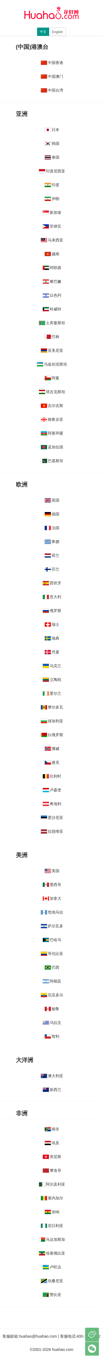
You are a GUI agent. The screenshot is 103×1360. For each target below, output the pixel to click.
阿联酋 (52, 267)
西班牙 (52, 583)
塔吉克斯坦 (52, 392)
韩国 (51, 143)
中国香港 (52, 62)
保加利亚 (52, 721)
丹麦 (51, 652)
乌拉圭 (52, 1022)
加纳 (51, 1212)
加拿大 (52, 898)
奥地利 (52, 804)
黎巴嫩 (52, 281)
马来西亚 (52, 240)
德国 (51, 514)
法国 (51, 528)
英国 (51, 500)
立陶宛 (52, 679)
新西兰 (52, 1089)
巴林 (51, 336)
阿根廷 (52, 981)
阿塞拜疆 (52, 433)
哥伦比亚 (52, 953)
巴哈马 (52, 940)
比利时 (52, 776)
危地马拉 (52, 912)
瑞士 (51, 624)
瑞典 (51, 638)
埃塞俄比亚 (52, 1253)
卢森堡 (52, 790)
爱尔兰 (52, 693)
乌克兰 (52, 666)
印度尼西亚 (52, 171)
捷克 (51, 762)
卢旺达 (52, 1267)
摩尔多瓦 (52, 707)
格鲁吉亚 (52, 419)
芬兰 (51, 569)
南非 (51, 1129)
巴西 (51, 967)
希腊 (51, 541)
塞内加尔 (52, 1198)
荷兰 (51, 555)
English (57, 32)
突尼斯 (52, 1156)
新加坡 (52, 212)
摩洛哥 (52, 1170)
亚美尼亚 (52, 350)
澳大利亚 (52, 1076)
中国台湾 (52, 90)
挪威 (51, 748)
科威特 (52, 309)
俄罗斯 (52, 610)
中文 (43, 32)
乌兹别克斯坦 (52, 364)
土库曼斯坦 (52, 323)
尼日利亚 (52, 1225)
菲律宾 (52, 226)
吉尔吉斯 (52, 405)
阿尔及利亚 (52, 1184)
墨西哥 (52, 884)
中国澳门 (52, 76)
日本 (51, 129)
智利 (51, 1036)
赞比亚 (52, 1294)
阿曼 (51, 378)
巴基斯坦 (52, 461)
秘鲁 (51, 1009)
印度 (51, 185)
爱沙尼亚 (52, 817)
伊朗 (51, 198)
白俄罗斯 (52, 735)
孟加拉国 (52, 447)
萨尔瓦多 (52, 926)
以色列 (52, 295)
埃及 (51, 1143)
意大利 (52, 597)
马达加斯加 (52, 1239)
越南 (51, 254)
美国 (51, 871)
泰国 (51, 157)
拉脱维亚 (52, 831)
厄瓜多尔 (52, 995)
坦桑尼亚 (52, 1281)
